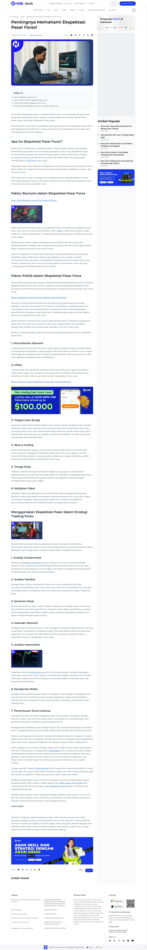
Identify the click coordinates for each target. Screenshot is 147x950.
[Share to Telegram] (75, 35)
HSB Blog (14, 17)
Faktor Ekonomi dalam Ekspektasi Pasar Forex (31, 100)
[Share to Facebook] (84, 35)
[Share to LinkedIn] (88, 35)
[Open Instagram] (92, 35)
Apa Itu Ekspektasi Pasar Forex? (25, 97)
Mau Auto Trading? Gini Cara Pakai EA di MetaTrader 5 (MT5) (117, 162)
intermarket (35, 672)
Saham (72, 10)
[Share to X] (80, 35)
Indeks (64, 10)
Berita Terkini (38, 10)
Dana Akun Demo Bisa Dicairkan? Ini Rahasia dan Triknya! (116, 127)
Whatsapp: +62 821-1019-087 (118, 930)
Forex (49, 10)
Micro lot (68, 3)
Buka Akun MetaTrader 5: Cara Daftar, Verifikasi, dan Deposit (117, 145)
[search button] (134, 10)
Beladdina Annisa (35, 35)
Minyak (81, 10)
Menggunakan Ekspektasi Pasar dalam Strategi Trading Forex (36, 106)
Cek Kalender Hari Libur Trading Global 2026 (117, 136)
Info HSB (112, 10)
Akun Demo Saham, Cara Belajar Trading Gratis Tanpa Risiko (114, 153)
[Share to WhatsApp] (71, 35)
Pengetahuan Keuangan (96, 10)
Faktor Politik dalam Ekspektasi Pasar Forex (30, 103)
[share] (114, 941)
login (114, 3)
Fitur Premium (80, 3)
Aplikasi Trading (56, 3)
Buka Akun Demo (128, 3)
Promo (91, 3)
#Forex (89, 870)
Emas (57, 10)
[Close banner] (144, 947)
